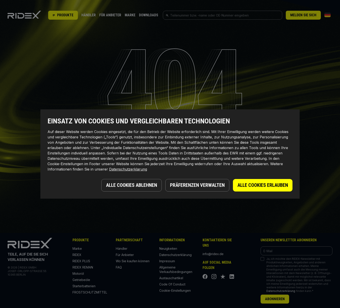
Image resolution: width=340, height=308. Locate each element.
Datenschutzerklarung (128, 169)
